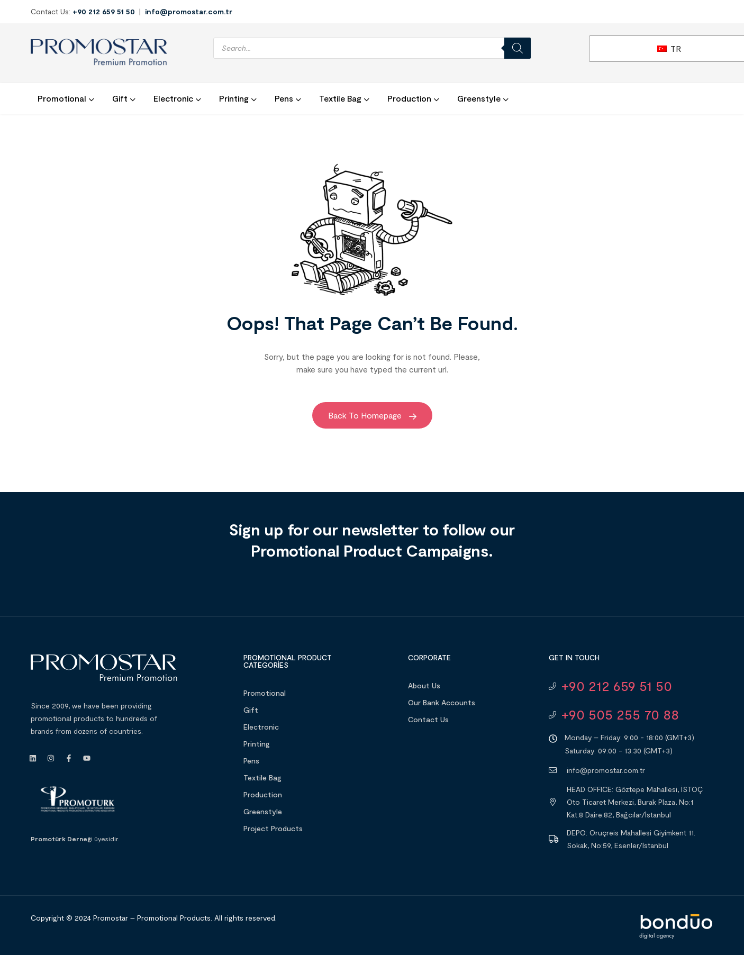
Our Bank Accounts (441, 702)
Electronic (261, 726)
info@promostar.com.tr (188, 11)
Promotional (264, 692)
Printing (256, 743)
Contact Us (428, 719)
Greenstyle (262, 811)
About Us (424, 685)
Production (262, 794)
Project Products (273, 828)
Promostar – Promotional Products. (152, 917)
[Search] (517, 48)
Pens (251, 760)
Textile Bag (262, 777)
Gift (250, 709)
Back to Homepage (372, 415)
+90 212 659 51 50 (103, 11)
